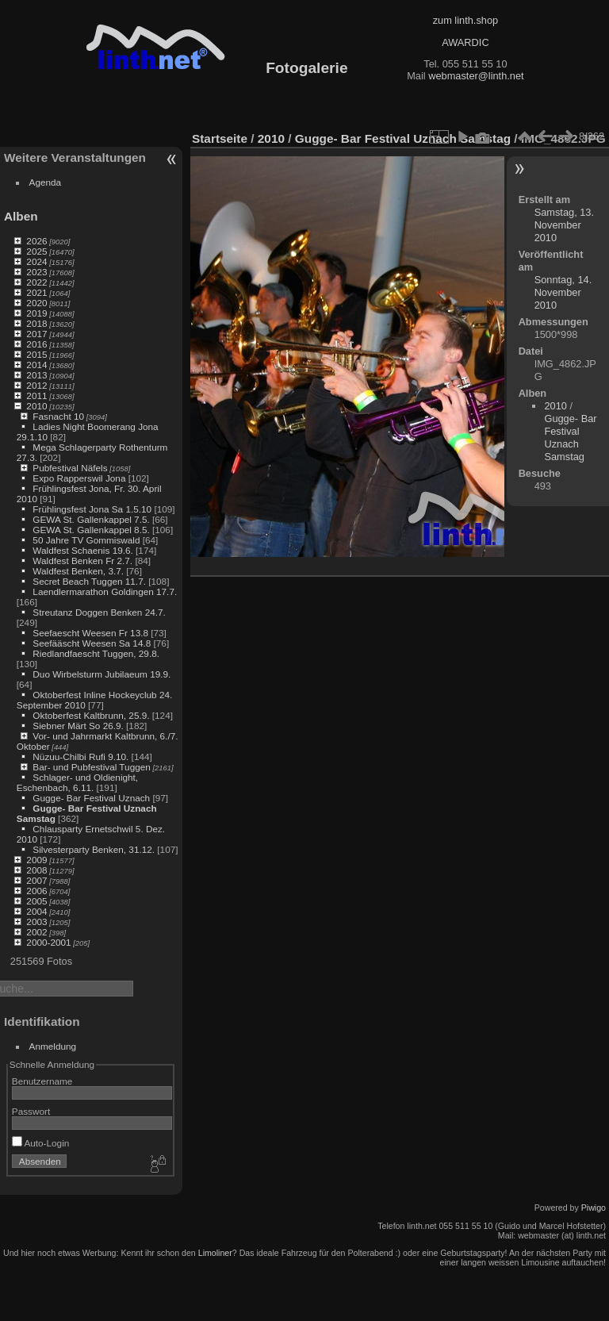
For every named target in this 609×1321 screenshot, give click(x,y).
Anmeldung (53, 1046)
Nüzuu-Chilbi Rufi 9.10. (80, 756)
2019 (36, 313)
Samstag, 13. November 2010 (564, 225)
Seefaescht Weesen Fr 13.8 (90, 633)
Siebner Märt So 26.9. (78, 725)
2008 (36, 870)
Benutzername (42, 1081)
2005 (36, 901)
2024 (36, 261)
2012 (36, 385)
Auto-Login (41, 1143)
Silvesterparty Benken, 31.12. (94, 849)
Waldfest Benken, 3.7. (78, 571)
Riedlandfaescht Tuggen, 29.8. (96, 653)
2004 (36, 911)
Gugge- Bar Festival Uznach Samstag (403, 138)
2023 (36, 272)
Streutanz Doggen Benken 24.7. (99, 612)
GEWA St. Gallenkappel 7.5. (91, 519)
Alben (21, 216)
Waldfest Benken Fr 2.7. (82, 560)
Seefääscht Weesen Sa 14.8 (92, 643)
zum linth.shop (466, 20)
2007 (36, 880)
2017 (36, 333)
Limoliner (215, 1253)
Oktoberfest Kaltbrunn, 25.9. (91, 715)
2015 (36, 354)
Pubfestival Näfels (70, 468)
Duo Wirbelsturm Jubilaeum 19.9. (101, 674)
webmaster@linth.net (475, 76)
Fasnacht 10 (58, 416)
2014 (36, 364)
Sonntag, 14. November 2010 (563, 292)
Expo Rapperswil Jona (79, 478)
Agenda (45, 182)
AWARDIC (465, 42)
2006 (36, 890)
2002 (36, 932)
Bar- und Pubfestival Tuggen (91, 767)
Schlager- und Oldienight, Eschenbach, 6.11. (77, 782)
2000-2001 (48, 942)
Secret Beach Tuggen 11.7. (89, 581)
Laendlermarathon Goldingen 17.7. (105, 591)
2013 (36, 375)
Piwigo (593, 1207)
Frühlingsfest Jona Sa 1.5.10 (92, 509)
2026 (36, 241)
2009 (36, 859)
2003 (36, 921)
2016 (36, 344)
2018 (36, 323)
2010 (36, 406)
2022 (36, 282)
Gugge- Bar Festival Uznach (91, 798)
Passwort (31, 1111)
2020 (36, 303)
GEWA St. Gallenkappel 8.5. (91, 529)
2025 (36, 251)
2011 (36, 395)
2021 (36, 292)
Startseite (219, 138)
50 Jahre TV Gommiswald (86, 540)
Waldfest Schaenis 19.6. (82, 550)
